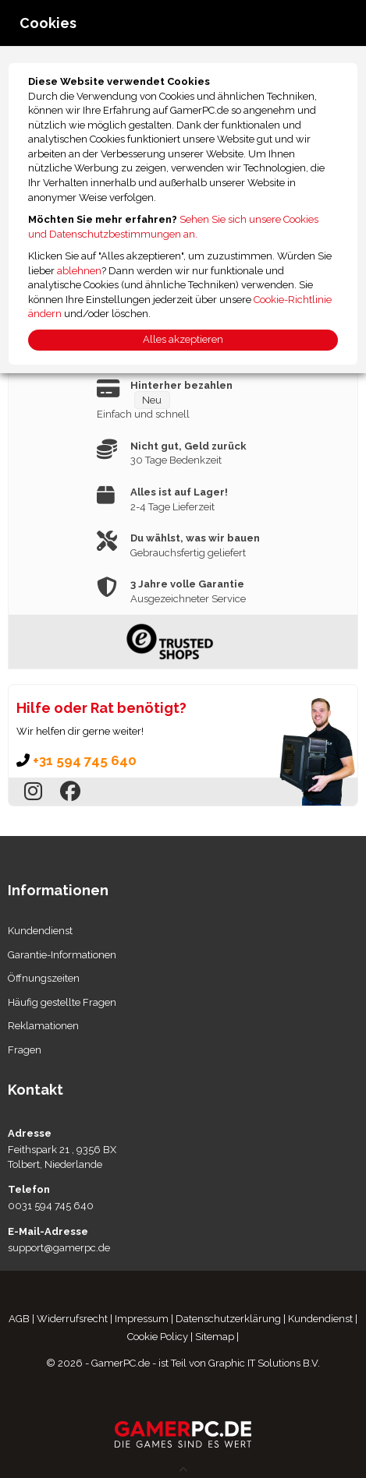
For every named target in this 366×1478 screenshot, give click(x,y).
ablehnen (79, 271)
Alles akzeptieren (183, 339)
